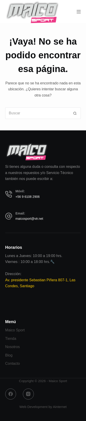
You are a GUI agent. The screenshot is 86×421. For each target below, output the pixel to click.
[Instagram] (28, 394)
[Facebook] (10, 394)
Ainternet (60, 407)
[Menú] (79, 12)
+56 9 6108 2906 (28, 196)
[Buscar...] (37, 113)
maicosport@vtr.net (29, 218)
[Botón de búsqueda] (75, 113)
